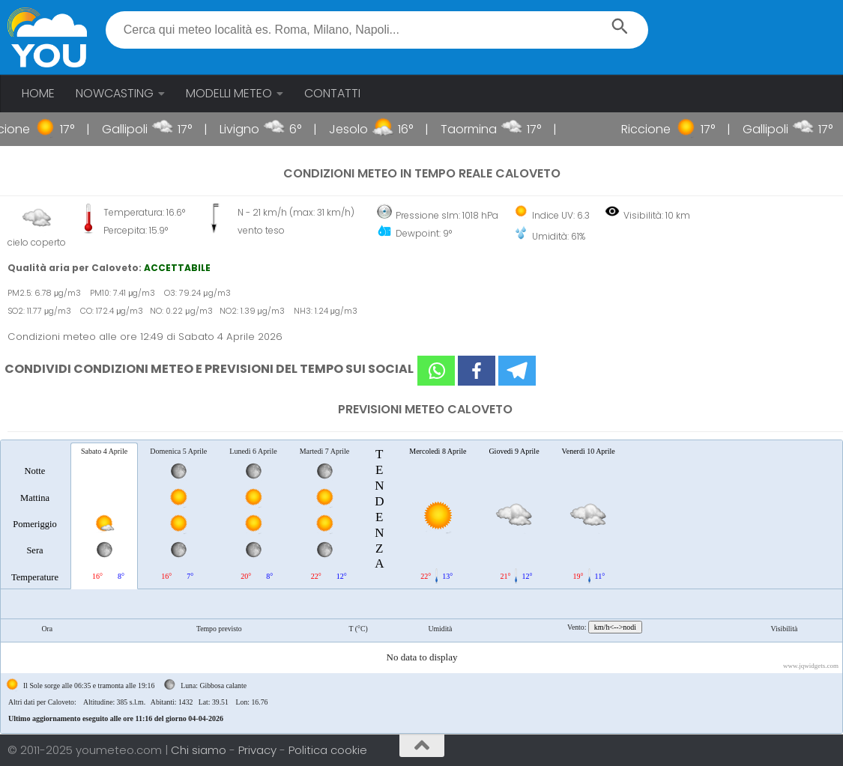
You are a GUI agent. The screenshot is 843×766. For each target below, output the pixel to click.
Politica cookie (327, 750)
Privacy (259, 750)
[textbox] (377, 30)
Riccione (662, 129)
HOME (38, 93)
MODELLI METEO (229, 93)
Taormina (484, 129)
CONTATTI (332, 93)
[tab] (35, 515)
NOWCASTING (115, 93)
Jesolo (364, 129)
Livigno (255, 129)
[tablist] (421, 587)
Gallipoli (140, 129)
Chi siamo (200, 750)
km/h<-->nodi (615, 627)
